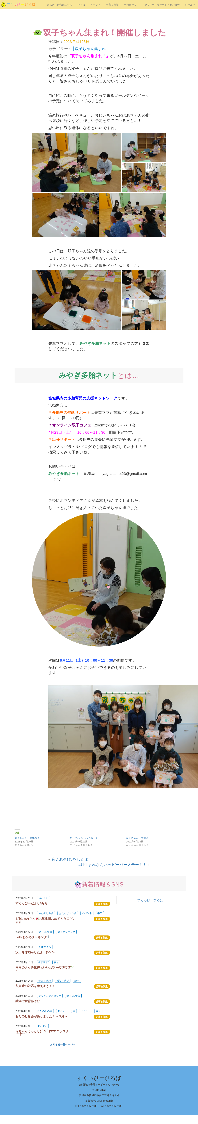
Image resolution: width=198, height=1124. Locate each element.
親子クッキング (66, 931)
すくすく (42, 1026)
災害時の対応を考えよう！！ (35, 986)
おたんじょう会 (68, 913)
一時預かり (130, 4)
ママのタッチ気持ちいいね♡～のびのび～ (44, 969)
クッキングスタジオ (49, 995)
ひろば (81, 4)
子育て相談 (112, 4)
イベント (96, 4)
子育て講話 (44, 980)
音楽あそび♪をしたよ (70, 859)
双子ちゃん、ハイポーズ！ (85, 838)
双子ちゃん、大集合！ (27, 838)
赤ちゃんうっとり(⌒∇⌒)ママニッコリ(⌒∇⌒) (41, 1033)
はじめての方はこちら (59, 4)
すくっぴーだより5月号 (31, 903)
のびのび (43, 962)
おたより (190, 4)
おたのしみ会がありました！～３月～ (41, 1016)
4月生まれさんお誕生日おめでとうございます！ (45, 920)
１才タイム (44, 947)
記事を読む (102, 903)
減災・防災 (62, 980)
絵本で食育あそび (27, 1001)
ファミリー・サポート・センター (161, 4)
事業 (99, 913)
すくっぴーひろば (150, 900)
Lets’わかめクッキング (32, 937)
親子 (56, 962)
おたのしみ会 (46, 913)
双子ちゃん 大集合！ (138, 838)
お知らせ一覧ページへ (62, 1044)
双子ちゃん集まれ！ (92, 49)
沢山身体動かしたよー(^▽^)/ (35, 952)
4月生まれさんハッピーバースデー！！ (113, 865)
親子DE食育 (45, 931)
